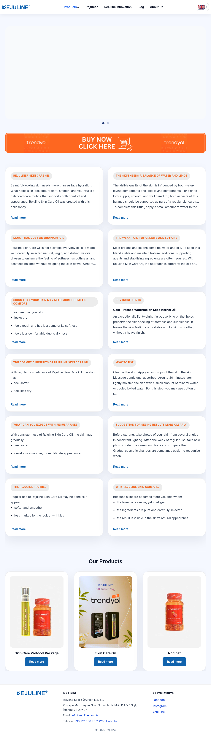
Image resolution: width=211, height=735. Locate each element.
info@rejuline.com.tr (85, 715)
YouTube (159, 712)
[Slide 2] (108, 123)
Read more (18, 217)
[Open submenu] (78, 7)
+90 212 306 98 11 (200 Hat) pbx (96, 721)
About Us (156, 7)
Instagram (159, 706)
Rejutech (92, 7)
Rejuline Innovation (118, 7)
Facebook (159, 700)
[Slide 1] (103, 123)
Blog (141, 7)
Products (70, 7)
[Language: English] (203, 7)
